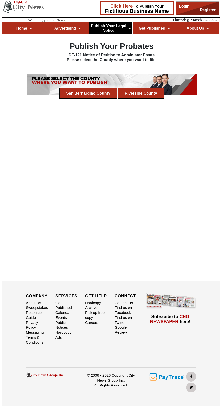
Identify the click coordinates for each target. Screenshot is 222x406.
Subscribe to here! (170, 319)
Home (24, 28)
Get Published (154, 28)
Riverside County (141, 93)
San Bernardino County (88, 93)
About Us (197, 28)
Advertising (67, 28)
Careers (91, 322)
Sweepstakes (37, 307)
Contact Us (124, 303)
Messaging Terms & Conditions (35, 337)
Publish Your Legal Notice (111, 28)
